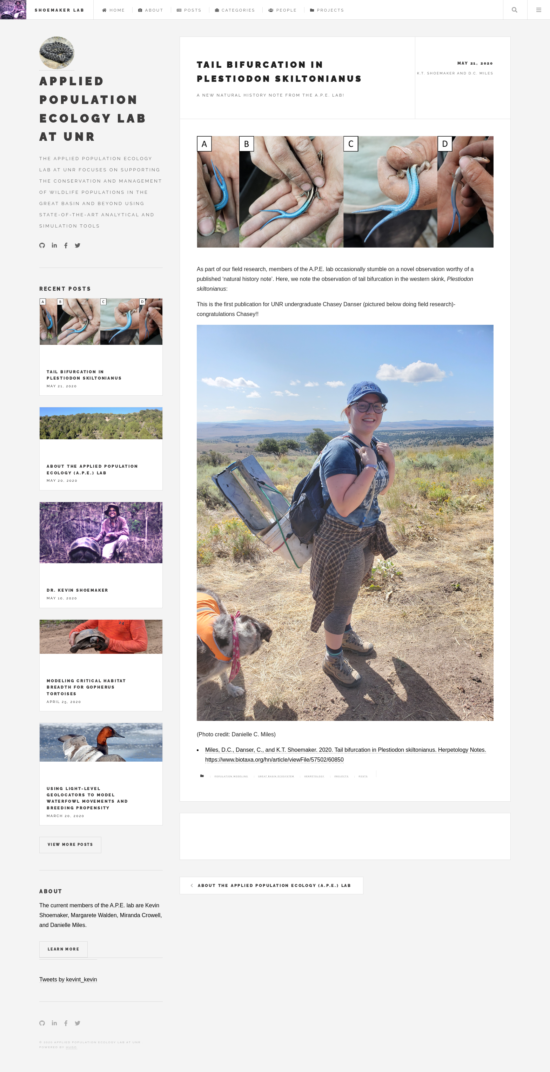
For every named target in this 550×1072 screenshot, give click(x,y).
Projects (327, 10)
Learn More (63, 949)
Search (514, 10)
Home (113, 10)
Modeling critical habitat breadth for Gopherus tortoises (86, 687)
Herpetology (314, 776)
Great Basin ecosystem (276, 776)
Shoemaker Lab (60, 10)
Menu (539, 10)
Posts (189, 10)
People (282, 10)
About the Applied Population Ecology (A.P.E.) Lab (274, 885)
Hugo (71, 1047)
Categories (235, 10)
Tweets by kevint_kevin (68, 979)
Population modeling (231, 776)
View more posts (70, 845)
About (150, 10)
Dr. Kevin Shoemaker (77, 590)
